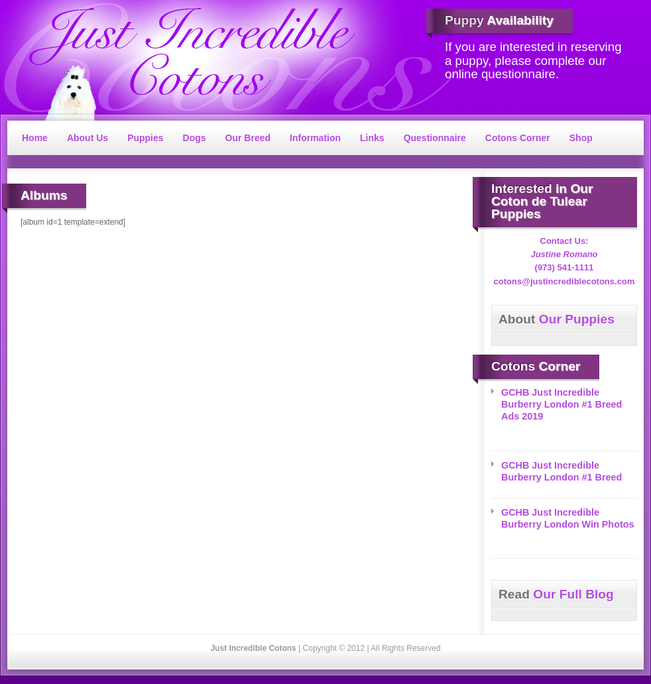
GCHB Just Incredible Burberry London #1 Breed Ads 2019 (561, 404)
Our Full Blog (556, 594)
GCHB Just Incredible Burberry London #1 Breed (561, 471)
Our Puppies (557, 319)
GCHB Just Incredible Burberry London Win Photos (567, 518)
